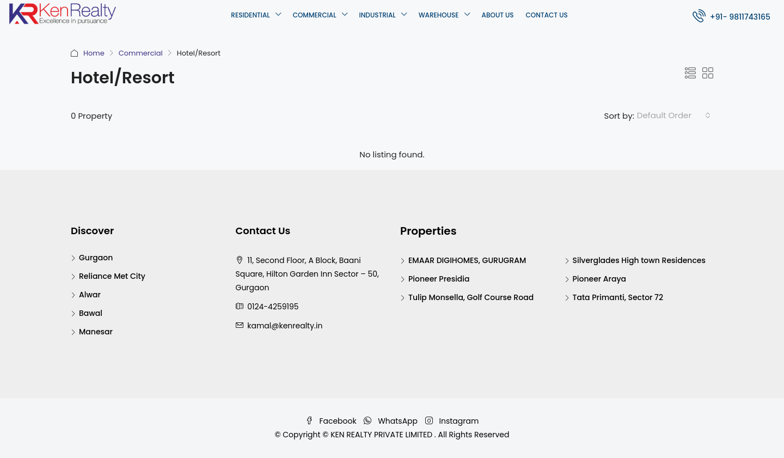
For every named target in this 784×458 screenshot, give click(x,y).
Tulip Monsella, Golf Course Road (471, 297)
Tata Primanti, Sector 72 (618, 297)
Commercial (314, 15)
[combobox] (673, 115)
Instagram (452, 421)
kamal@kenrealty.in (284, 325)
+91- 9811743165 (731, 15)
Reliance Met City (112, 276)
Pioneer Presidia (439, 278)
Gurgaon (96, 257)
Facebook (332, 421)
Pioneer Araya (600, 278)
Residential (250, 15)
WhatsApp (391, 421)
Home (94, 53)
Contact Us (547, 15)
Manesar (96, 331)
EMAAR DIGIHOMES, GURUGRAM (467, 260)
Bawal (90, 313)
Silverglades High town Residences (639, 260)
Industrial (377, 15)
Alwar (90, 294)
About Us (498, 15)
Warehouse (439, 15)
